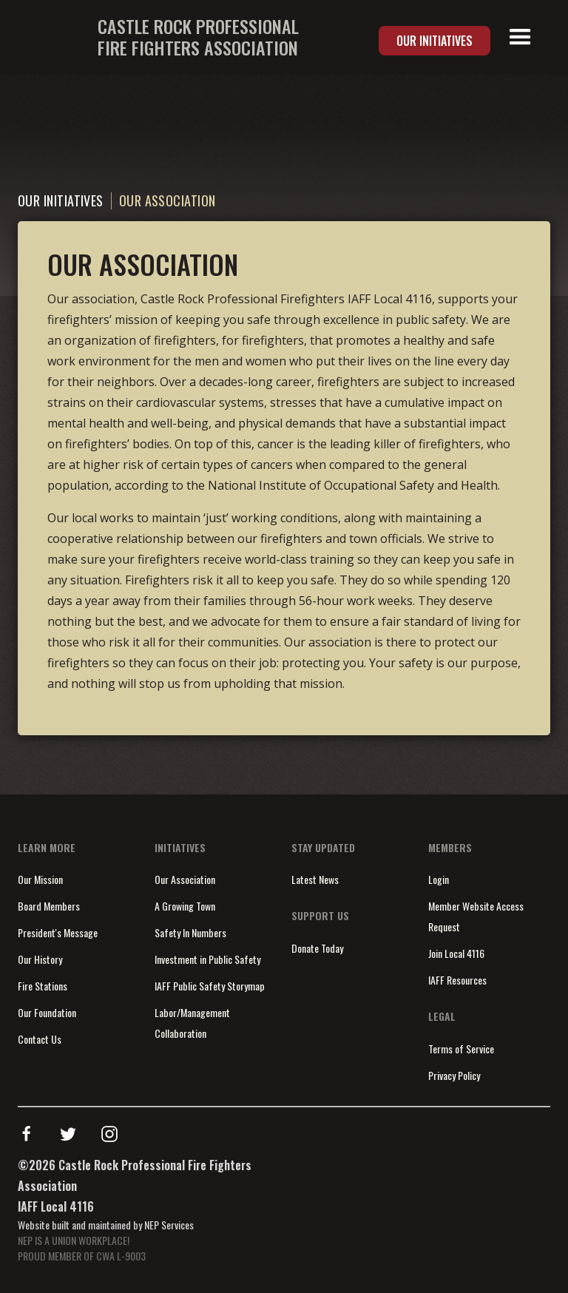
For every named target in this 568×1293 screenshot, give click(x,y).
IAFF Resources (457, 980)
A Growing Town (185, 906)
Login (438, 879)
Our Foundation (47, 1012)
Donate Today (317, 948)
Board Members (49, 906)
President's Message (58, 932)
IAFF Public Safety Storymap (210, 985)
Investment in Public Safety (207, 959)
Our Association (185, 879)
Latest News (315, 879)
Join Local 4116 (456, 953)
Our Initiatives (434, 41)
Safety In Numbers (190, 932)
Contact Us (39, 1039)
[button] (520, 37)
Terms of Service (461, 1048)
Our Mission (40, 879)
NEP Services (169, 1224)
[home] (158, 37)
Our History (40, 959)
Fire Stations (42, 985)
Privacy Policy (454, 1075)
